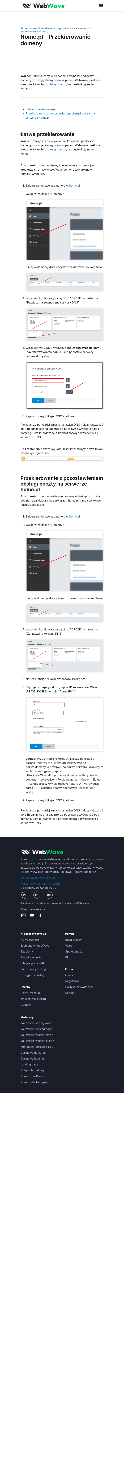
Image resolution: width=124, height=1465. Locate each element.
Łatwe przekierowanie (40, 109)
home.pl (74, 185)
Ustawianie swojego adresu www (58, 28)
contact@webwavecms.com (38, 877)
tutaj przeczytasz (62, 84)
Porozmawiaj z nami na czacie (40, 883)
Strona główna (29, 28)
